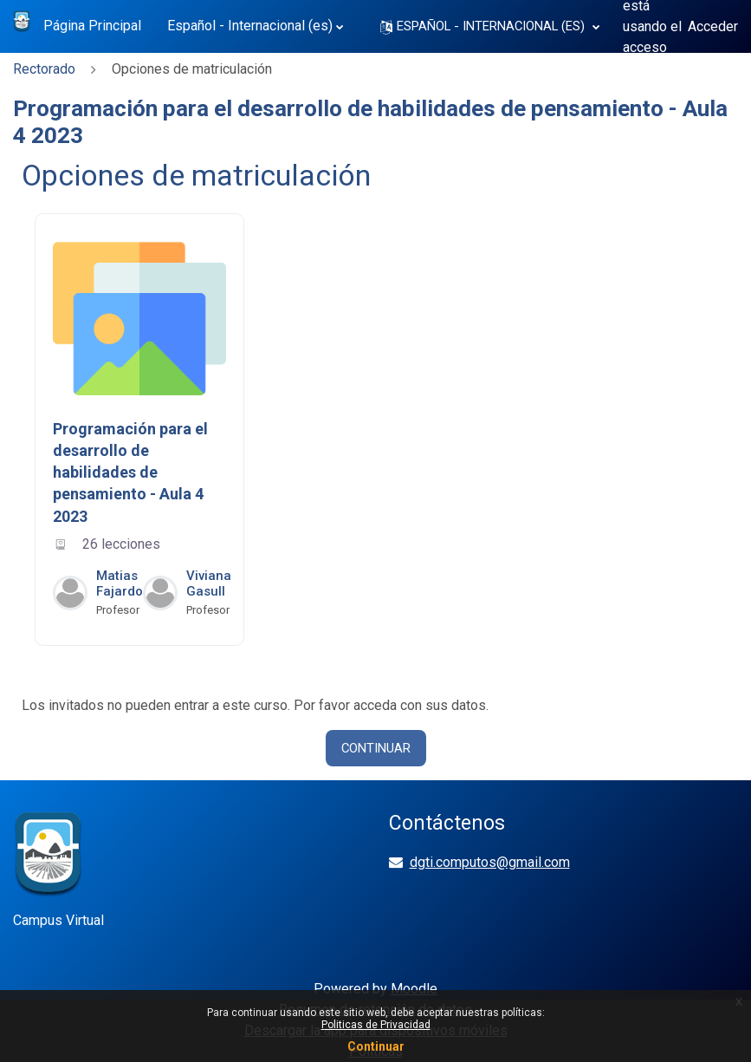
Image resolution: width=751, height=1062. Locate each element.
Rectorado (44, 69)
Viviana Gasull (208, 583)
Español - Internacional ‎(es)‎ (250, 25)
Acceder (713, 26)
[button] (490, 26)
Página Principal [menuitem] (92, 25)
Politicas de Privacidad (376, 1025)
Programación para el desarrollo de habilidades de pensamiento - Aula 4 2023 (130, 472)
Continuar (376, 748)
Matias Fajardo (119, 583)
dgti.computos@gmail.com (490, 862)
